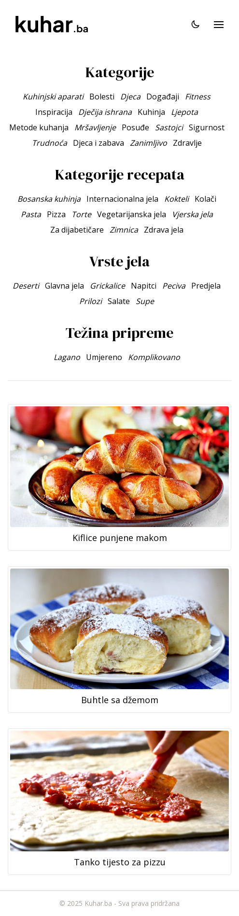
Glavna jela (64, 285)
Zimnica (124, 229)
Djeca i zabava (98, 143)
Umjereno (104, 357)
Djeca (130, 96)
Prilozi (90, 301)
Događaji (162, 96)
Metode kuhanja (39, 127)
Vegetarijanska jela (131, 214)
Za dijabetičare (77, 229)
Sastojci (169, 127)
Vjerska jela (192, 214)
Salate (119, 301)
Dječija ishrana (105, 112)
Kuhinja (151, 112)
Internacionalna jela (122, 199)
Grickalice (107, 285)
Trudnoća (49, 143)
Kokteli (176, 199)
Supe (145, 301)
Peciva (173, 285)
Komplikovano (154, 357)
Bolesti (101, 96)
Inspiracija (53, 112)
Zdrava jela (163, 229)
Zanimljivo (148, 143)
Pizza (56, 214)
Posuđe (135, 127)
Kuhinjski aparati (53, 96)
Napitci (143, 285)
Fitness (198, 96)
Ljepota (184, 112)
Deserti (26, 285)
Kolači (205, 199)
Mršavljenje (95, 127)
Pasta (31, 214)
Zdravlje (187, 143)
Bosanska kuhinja (49, 199)
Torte (81, 214)
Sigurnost (207, 127)
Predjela (206, 285)
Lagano (67, 357)
